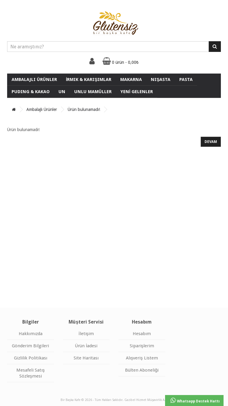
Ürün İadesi (86, 345)
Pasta (186, 79)
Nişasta (160, 79)
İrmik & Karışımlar (88, 79)
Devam (211, 142)
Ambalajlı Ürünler (34, 79)
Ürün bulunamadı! (84, 109)
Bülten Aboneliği (142, 370)
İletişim (86, 333)
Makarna (131, 79)
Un (61, 91)
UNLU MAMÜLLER (93, 91)
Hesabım (142, 333)
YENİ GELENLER (137, 91)
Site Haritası (86, 358)
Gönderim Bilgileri (30, 345)
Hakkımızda (30, 333)
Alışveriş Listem (142, 358)
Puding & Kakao (31, 91)
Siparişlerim (142, 345)
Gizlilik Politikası (30, 358)
